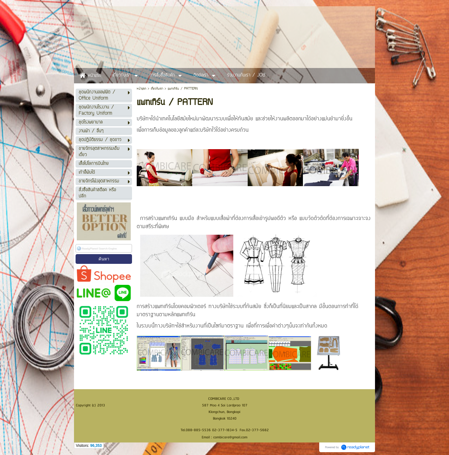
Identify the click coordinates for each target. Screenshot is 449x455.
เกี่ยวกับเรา (157, 88)
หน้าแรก (141, 88)
